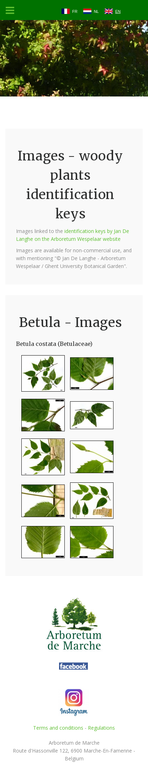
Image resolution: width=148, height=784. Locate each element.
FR (75, 11)
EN (118, 11)
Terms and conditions (58, 727)
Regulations (101, 727)
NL (96, 11)
